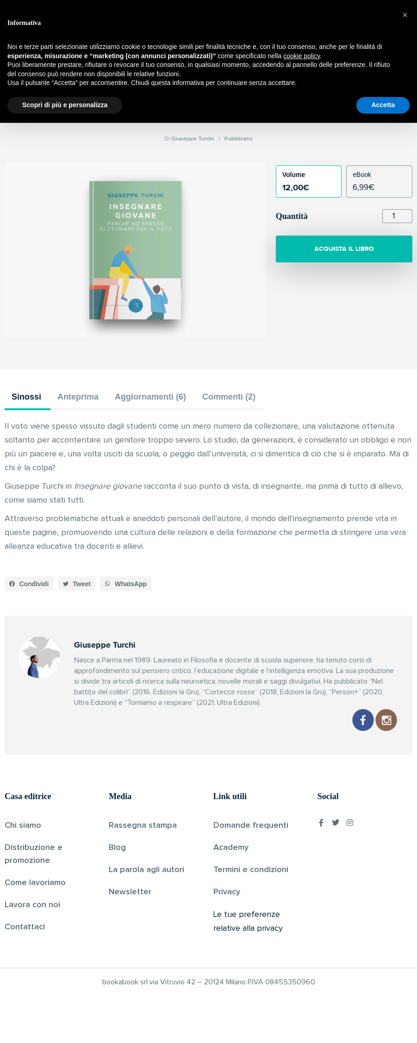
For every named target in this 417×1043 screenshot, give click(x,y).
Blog (117, 847)
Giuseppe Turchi (192, 139)
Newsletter (130, 892)
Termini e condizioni (250, 870)
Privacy (226, 892)
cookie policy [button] (301, 976)
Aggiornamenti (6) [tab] (150, 396)
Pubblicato (238, 139)
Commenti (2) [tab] (228, 396)
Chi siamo (23, 825)
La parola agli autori (146, 870)
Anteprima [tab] (78, 396)
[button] (29, 583)
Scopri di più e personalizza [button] (64, 1025)
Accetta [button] (383, 1025)
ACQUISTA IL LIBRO (344, 249)
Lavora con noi (32, 905)
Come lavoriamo (35, 883)
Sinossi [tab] (26, 396)
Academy (231, 847)
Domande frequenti (250, 825)
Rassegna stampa (143, 825)
